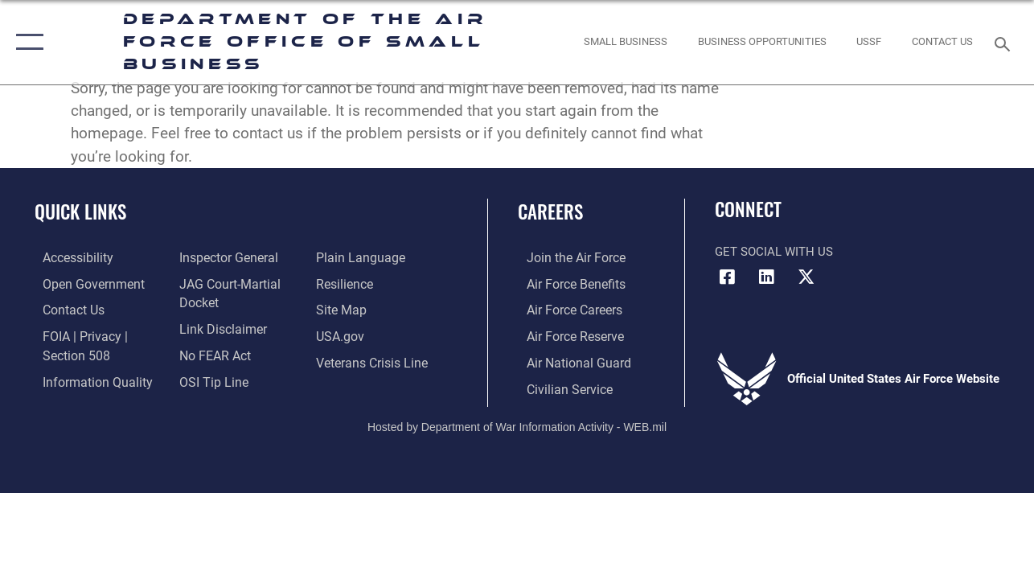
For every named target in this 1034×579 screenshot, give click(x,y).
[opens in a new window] (69, 257)
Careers (550, 212)
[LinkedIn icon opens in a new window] (766, 277)
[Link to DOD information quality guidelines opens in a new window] (86, 378)
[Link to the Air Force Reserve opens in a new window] (565, 334)
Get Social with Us (774, 251)
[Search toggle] (1005, 42)
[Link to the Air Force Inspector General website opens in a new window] (224, 257)
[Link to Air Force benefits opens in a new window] (565, 283)
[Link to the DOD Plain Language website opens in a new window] (359, 257)
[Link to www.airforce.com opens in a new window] (565, 257)
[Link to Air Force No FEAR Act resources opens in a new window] (212, 352)
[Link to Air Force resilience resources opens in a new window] (347, 283)
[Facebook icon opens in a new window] (727, 277)
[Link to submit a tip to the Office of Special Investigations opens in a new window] (209, 378)
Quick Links (80, 212)
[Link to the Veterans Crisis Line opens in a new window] (373, 360)
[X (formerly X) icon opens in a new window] (806, 277)
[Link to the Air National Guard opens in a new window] (567, 360)
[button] (26, 42)
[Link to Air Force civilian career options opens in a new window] (559, 386)
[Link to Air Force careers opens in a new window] (565, 309)
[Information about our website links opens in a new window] (219, 326)
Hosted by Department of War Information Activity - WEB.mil (517, 423)
